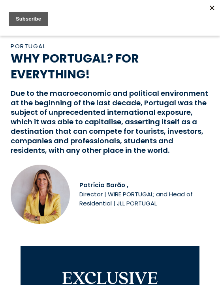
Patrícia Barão (102, 185)
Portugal (28, 46)
